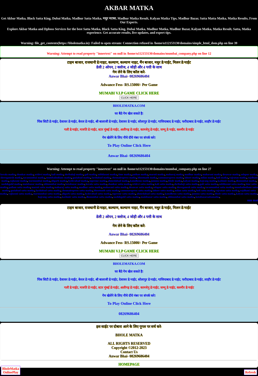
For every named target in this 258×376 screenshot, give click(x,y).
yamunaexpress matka (170, 177)
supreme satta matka (123, 193)
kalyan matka (190, 180)
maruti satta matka (42, 187)
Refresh (250, 372)
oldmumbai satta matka (181, 196)
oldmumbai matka (54, 183)
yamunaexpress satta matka (135, 190)
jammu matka (159, 180)
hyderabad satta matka (98, 193)
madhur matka (193, 174)
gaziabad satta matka (22, 190)
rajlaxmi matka (18, 180)
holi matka (222, 177)
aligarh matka (59, 180)
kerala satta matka (96, 183)
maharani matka (212, 174)
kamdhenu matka (140, 180)
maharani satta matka (115, 187)
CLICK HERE (129, 97)
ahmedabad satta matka (150, 193)
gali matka (90, 174)
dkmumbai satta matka (99, 196)
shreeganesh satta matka (190, 187)
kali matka (57, 174)
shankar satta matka (119, 183)
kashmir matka (226, 180)
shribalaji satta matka (186, 183)
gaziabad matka (81, 177)
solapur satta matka (164, 187)
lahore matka (192, 177)
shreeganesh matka (11, 177)
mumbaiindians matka (58, 177)
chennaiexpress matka (124, 177)
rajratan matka (238, 177)
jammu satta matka (202, 193)
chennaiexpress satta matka (77, 190)
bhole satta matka (225, 193)
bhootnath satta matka (106, 190)
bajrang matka (208, 180)
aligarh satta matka (73, 193)
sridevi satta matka (142, 183)
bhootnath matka (147, 177)
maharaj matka (174, 174)
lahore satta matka (163, 190)
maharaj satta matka (66, 187)
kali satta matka (164, 183)
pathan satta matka (19, 187)
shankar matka (25, 174)
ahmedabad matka (118, 180)
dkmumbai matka (246, 180)
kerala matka (7, 174)
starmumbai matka (39, 180)
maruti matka (157, 174)
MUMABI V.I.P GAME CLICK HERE (129, 95)
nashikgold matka (11, 183)
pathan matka (140, 174)
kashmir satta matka (73, 196)
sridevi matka (42, 174)
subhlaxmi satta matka (231, 183)
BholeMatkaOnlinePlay (10, 370)
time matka (124, 174)
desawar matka (231, 174)
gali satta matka (209, 183)
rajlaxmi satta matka (20, 193)
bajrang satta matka (49, 196)
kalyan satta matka (246, 193)
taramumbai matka (34, 177)
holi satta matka (205, 190)
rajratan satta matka (227, 190)
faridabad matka (101, 177)
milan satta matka (185, 190)
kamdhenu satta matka (178, 193)
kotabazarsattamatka (207, 196)
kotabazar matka (75, 183)
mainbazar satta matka (153, 196)
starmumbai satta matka (47, 193)
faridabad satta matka (48, 190)
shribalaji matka (74, 174)
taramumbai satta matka (219, 187)
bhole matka (175, 180)
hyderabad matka (78, 180)
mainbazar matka (32, 183)
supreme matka (98, 180)
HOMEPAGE (129, 364)
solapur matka (249, 174)
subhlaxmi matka (107, 174)
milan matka (208, 177)
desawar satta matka (140, 187)
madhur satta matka (90, 187)
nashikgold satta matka (126, 196)
